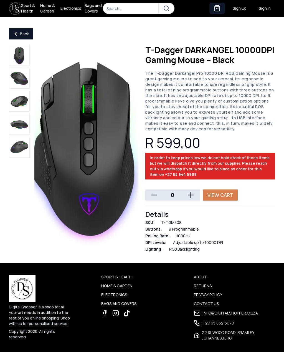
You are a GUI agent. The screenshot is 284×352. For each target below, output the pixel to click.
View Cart (220, 195)
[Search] (130, 8)
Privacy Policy (208, 294)
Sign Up (240, 8)
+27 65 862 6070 (214, 323)
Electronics (70, 8)
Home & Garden (47, 8)
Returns (203, 285)
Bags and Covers (93, 8)
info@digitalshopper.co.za (226, 313)
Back (21, 34)
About (200, 276)
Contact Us (206, 303)
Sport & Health (28, 8)
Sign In (265, 8)
